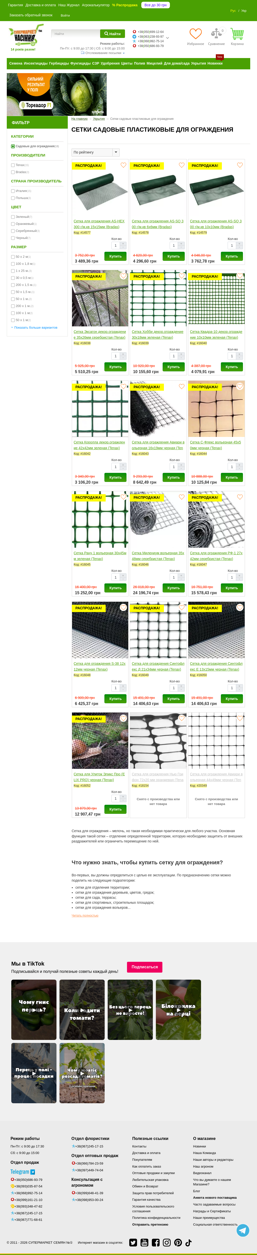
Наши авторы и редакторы (213, 1160)
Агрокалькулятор (96, 5)
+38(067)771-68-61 (28, 1220)
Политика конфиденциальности (156, 1218)
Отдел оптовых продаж (95, 1155)
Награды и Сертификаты (212, 1211)
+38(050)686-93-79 (28, 1180)
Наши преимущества (209, 1218)
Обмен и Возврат (145, 1186)
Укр (243, 11)
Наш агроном (203, 1166)
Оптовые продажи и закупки (153, 1173)
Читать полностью (85, 915)
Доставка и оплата (41, 5)
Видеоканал (202, 1173)
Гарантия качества (146, 1199)
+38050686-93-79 (151, 46)
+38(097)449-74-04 (89, 1170)
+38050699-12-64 (151, 32)
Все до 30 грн (156, 5)
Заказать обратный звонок (30, 15)
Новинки (199, 1146)
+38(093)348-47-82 (28, 1206)
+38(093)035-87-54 (28, 1186)
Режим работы (25, 1138)
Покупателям (142, 1160)
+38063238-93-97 (151, 36)
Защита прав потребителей (153, 1193)
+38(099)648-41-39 (89, 1193)
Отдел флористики (90, 1138)
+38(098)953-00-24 (89, 1200)
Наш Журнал (68, 5)
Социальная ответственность (215, 1224)
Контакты (139, 1146)
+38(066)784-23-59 (89, 1163)
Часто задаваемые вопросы (214, 1204)
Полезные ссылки (150, 1138)
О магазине (204, 1138)
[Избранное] (195, 36)
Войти (65, 15)
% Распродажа (125, 5)
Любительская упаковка (150, 1180)
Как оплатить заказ (146, 1166)
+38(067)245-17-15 (28, 1213)
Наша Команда (204, 1153)
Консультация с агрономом (87, 1182)
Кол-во (116, 239)
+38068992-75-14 (151, 41)
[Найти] (112, 33)
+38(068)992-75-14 (28, 1193)
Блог (196, 1191)
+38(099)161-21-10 (28, 1200)
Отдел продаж (25, 1162)
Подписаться (145, 967)
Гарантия (15, 5)
